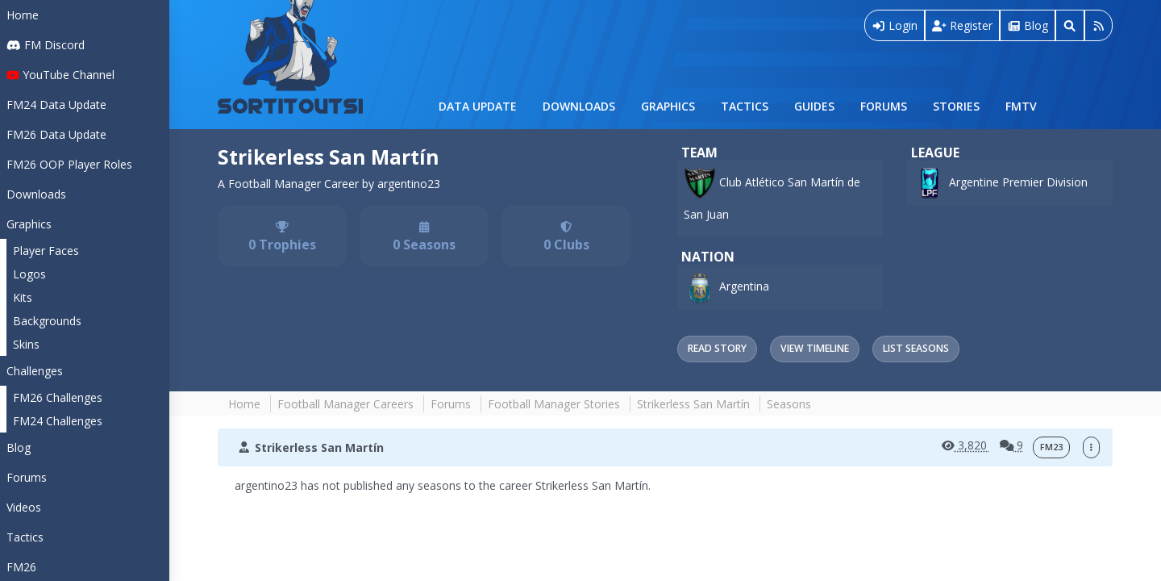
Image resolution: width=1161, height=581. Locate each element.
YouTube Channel (60, 74)
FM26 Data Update (56, 134)
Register (962, 25)
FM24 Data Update (56, 104)
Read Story (717, 348)
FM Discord (45, 44)
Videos (23, 507)
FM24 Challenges (57, 420)
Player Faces (46, 250)
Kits (22, 297)
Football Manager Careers (345, 404)
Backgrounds (47, 320)
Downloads (579, 106)
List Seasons (916, 348)
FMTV (1021, 106)
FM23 (1051, 447)
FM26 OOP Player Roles (69, 164)
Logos (29, 274)
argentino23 (408, 183)
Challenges (34, 370)
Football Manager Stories (554, 404)
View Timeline (814, 348)
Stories (956, 106)
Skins (26, 344)
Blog (18, 447)
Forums (883, 106)
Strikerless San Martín (328, 157)
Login (895, 25)
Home (22, 15)
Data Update (478, 106)
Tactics (744, 106)
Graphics (668, 106)
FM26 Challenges (57, 397)
